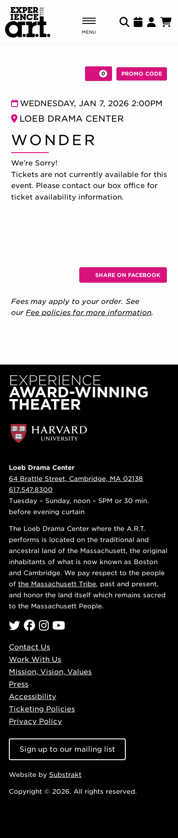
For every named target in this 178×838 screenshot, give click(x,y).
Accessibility (32, 696)
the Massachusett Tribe (57, 584)
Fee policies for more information (88, 312)
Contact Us (29, 647)
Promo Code (141, 73)
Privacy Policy (35, 721)
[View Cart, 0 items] (98, 73)
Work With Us (35, 659)
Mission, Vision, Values (50, 672)
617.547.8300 (31, 489)
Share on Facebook (126, 276)
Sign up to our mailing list (67, 749)
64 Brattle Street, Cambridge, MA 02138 (76, 478)
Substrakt (65, 774)
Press (18, 684)
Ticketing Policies (42, 709)
